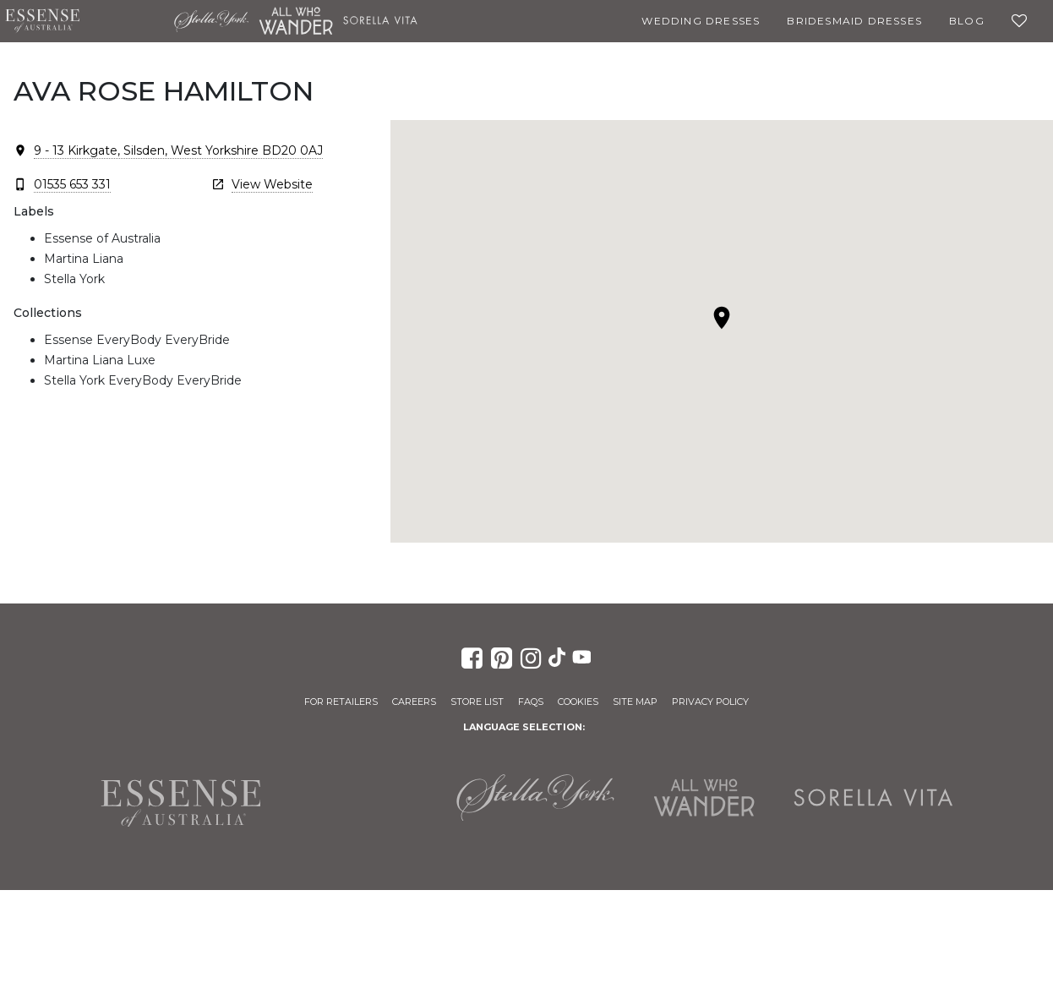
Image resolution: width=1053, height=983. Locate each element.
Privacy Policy (710, 701)
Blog (967, 20)
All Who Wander (296, 21)
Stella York (211, 21)
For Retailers (341, 701)
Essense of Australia (42, 21)
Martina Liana (127, 21)
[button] (721, 317)
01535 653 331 (72, 184)
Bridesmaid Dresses (854, 20)
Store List (477, 701)
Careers (414, 701)
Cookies (578, 701)
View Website (272, 184)
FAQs (530, 701)
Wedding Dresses (700, 20)
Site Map (635, 701)
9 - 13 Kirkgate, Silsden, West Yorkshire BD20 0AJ (178, 150)
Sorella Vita (380, 21)
